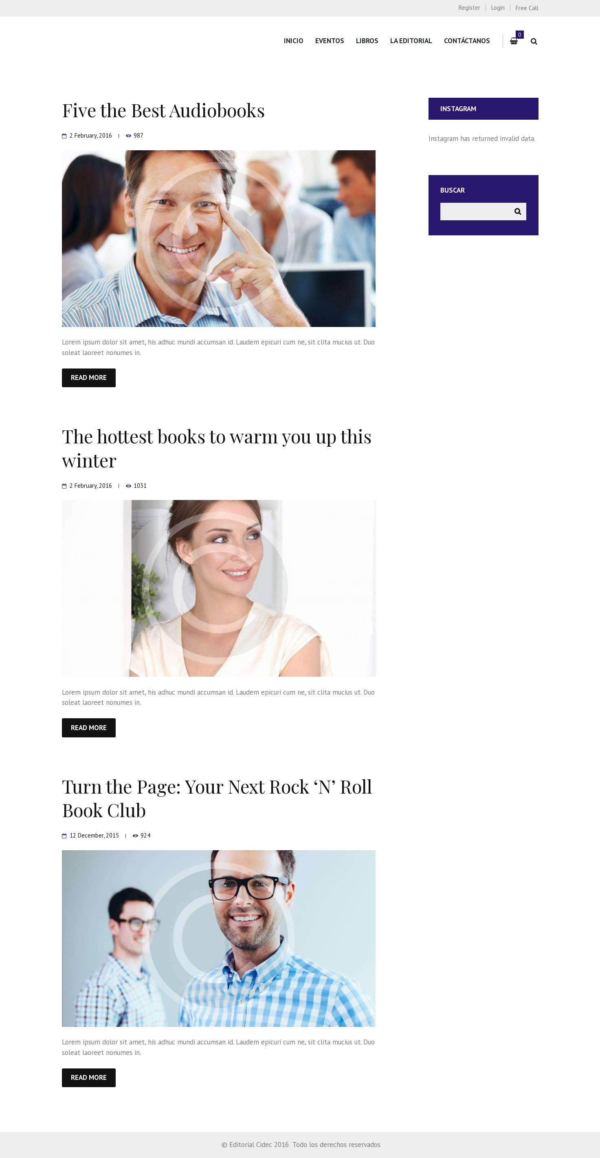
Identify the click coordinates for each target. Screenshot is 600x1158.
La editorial (411, 40)
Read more (89, 377)
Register (469, 7)
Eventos (329, 40)
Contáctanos (467, 40)
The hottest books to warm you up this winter (216, 447)
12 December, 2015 (94, 835)
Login (498, 7)
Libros (367, 40)
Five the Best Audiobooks (163, 109)
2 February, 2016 (91, 135)
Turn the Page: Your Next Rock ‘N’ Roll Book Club (217, 798)
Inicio (293, 40)
